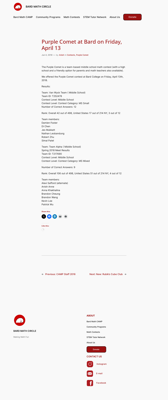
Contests (71, 55)
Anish (61, 55)
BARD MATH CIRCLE (38, 6)
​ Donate (96, 349)
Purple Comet (82, 55)
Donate (132, 17)
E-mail (99, 373)
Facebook (101, 383)
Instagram (102, 364)
